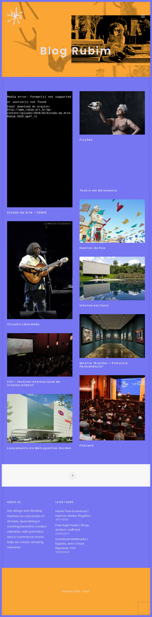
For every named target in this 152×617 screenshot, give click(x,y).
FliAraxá (87, 446)
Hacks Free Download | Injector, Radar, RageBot (73, 513)
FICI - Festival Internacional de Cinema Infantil (33, 383)
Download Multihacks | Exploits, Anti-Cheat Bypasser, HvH (71, 543)
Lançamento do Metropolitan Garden (39, 448)
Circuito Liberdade (23, 324)
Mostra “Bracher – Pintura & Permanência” (104, 364)
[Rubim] (15, 16)
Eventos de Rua (92, 248)
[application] (39, 149)
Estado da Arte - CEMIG (27, 212)
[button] (143, 16)
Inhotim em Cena (94, 305)
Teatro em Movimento (98, 190)
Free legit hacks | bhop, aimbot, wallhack (72, 527)
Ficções (86, 140)
